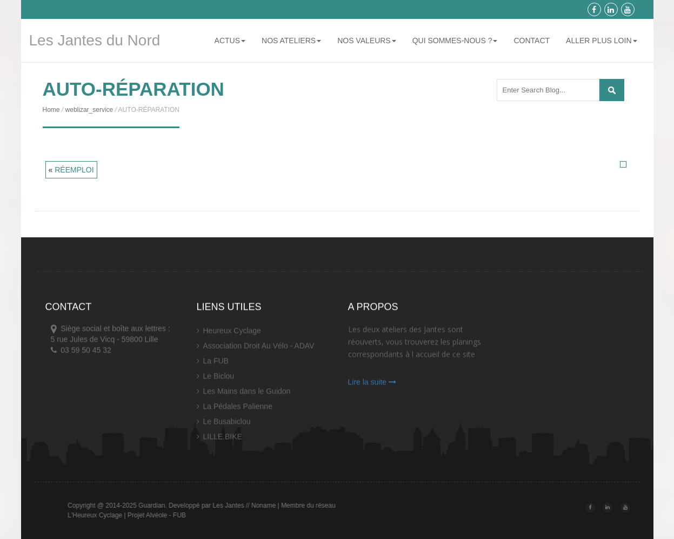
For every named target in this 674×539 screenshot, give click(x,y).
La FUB (216, 364)
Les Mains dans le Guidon (247, 394)
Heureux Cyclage (232, 333)
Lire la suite (372, 385)
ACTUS (230, 40)
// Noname (284, 505)
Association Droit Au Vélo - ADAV (259, 348)
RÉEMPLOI (74, 169)
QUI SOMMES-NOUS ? (455, 40)
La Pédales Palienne (237, 409)
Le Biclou (219, 379)
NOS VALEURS (366, 40)
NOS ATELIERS (291, 40)
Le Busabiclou (227, 424)
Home (51, 110)
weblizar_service (89, 110)
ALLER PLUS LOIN (601, 40)
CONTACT (531, 40)
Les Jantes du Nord (95, 40)
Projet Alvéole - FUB (180, 515)
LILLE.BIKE (222, 439)
